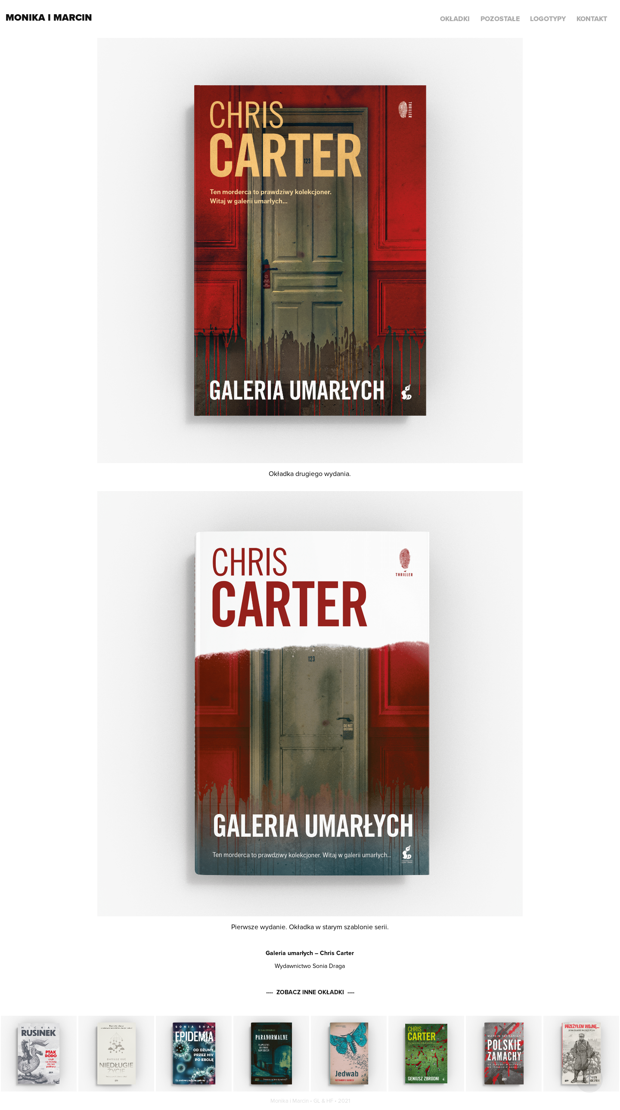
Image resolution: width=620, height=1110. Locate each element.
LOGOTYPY (548, 19)
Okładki (455, 19)
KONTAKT (592, 19)
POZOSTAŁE (500, 19)
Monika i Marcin (49, 17)
